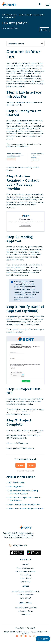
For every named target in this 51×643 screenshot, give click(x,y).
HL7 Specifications (17, 482)
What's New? (25, 598)
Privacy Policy (19, 628)
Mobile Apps (25, 582)
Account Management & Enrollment (25, 591)
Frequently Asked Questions (25, 608)
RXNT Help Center (9, 15)
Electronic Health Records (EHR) (32, 15)
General (25, 564)
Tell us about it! (28, 448)
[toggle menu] (47, 4)
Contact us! (23, 443)
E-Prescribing (25, 575)
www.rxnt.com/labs (23, 102)
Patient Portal (25, 578)
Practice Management (25, 568)
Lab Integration (16, 486)
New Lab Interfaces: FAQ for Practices (26, 508)
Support (43, 639)
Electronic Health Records (25, 571)
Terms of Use (31, 628)
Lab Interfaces (9, 17)
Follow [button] (44, 30)
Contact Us (25, 614)
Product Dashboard (25, 595)
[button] (20, 465)
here (19, 123)
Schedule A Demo (25, 611)
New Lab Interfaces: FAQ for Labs (24, 504)
